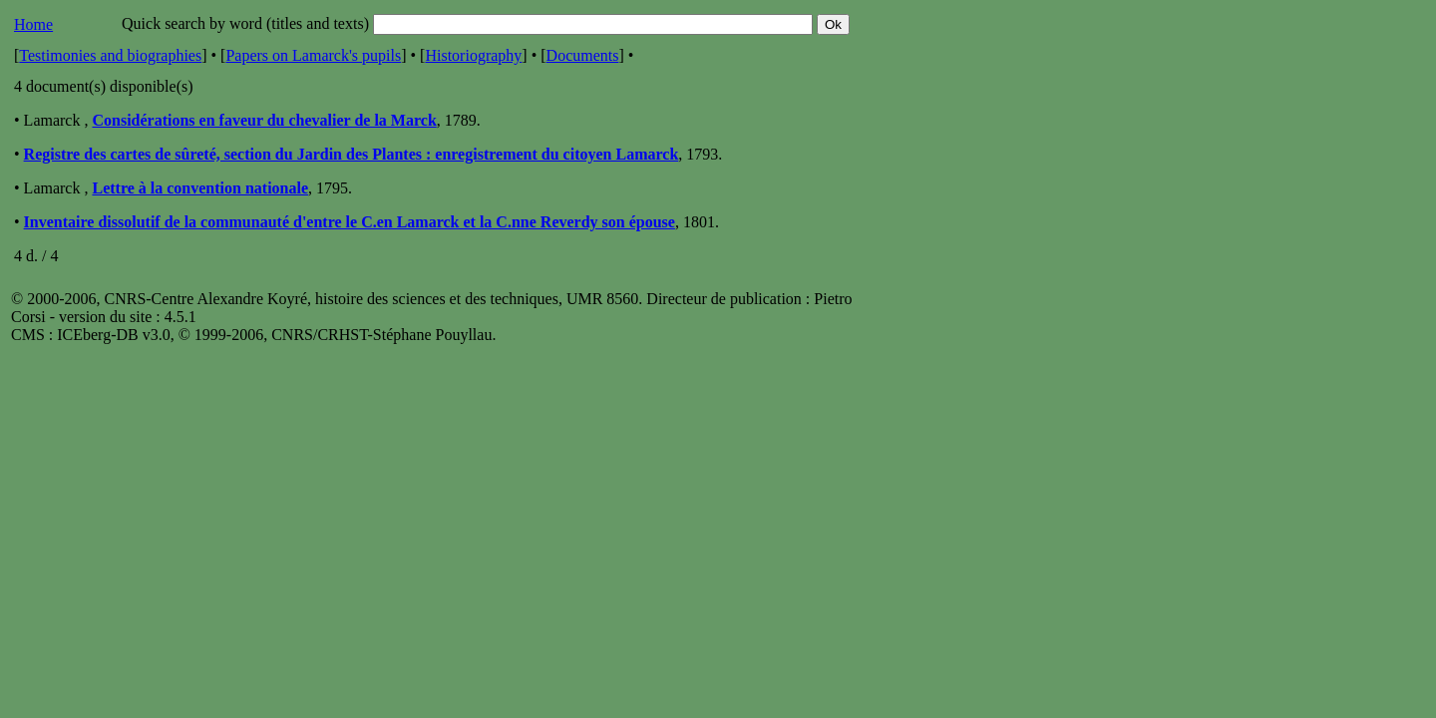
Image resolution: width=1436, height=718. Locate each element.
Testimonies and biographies (110, 55)
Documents (582, 55)
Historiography (473, 55)
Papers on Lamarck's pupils (313, 55)
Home (33, 24)
